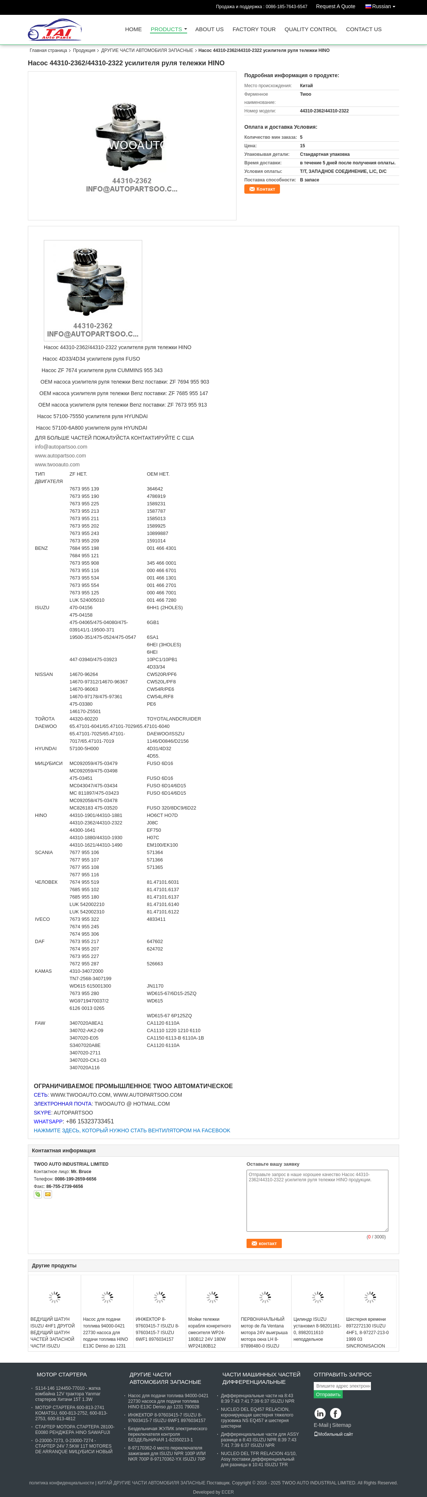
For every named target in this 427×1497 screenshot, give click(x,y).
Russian (385, 5)
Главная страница (48, 50)
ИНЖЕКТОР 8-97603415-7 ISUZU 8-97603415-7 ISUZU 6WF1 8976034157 (157, 1329)
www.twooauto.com (57, 464)
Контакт (266, 189)
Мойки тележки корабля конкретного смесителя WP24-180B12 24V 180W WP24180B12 (209, 1333)
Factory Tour (254, 29)
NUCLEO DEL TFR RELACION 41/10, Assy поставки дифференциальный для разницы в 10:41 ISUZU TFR (259, 1459)
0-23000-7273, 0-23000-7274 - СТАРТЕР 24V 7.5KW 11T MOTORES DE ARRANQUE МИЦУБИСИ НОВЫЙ (74, 1446)
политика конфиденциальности (61, 1482)
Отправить (328, 1394)
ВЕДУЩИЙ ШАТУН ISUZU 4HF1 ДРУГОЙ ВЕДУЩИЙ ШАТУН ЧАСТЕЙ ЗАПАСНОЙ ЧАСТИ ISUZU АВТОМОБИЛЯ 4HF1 (52, 1336)
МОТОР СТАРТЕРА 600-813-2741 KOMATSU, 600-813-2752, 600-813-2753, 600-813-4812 (71, 1413)
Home (133, 29)
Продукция (84, 50)
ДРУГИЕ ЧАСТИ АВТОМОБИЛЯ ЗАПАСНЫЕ (147, 50)
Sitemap (341, 1425)
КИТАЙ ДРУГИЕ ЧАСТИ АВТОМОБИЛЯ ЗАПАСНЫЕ (151, 1482)
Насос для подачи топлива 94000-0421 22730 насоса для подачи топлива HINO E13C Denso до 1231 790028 (105, 1336)
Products (166, 29)
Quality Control (311, 29)
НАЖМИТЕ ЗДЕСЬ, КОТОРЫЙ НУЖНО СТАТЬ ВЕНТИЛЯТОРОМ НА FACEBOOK (132, 1130)
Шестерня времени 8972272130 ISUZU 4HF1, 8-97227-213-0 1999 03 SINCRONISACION (367, 1333)
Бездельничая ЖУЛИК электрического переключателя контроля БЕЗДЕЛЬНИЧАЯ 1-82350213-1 (167, 1434)
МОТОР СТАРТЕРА (62, 1374)
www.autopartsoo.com (60, 456)
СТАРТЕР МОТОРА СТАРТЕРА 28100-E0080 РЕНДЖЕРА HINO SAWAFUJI (74, 1429)
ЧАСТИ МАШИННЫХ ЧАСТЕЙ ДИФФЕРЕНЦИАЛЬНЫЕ (261, 1378)
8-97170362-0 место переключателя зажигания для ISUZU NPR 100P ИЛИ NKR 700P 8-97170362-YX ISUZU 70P (167, 1453)
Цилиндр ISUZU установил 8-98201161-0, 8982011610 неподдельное (318, 1329)
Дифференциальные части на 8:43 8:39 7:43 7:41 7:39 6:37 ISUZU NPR (257, 1398)
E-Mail (321, 1425)
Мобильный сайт (333, 1434)
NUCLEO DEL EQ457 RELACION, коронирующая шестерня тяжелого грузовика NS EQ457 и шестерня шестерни (257, 1418)
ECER (228, 1492)
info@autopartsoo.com (61, 447)
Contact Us (364, 29)
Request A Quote (335, 6)
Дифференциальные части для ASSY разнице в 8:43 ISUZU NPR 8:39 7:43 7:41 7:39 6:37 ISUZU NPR (260, 1440)
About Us (209, 29)
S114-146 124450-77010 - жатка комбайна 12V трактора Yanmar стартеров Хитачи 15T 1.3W (68, 1394)
